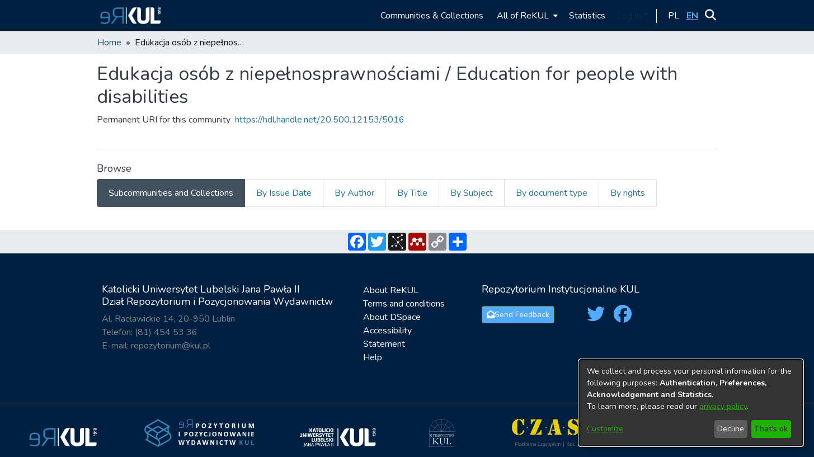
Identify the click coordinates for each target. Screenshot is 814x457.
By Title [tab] (412, 193)
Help (372, 357)
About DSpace (392, 317)
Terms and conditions (404, 304)
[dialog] (691, 403)
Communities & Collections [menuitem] (431, 16)
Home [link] (109, 42)
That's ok (771, 428)
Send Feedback (518, 314)
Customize (605, 428)
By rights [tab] (627, 193)
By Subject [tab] (471, 193)
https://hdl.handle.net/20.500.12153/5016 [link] (319, 120)
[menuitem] (526, 15)
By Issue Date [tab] (284, 193)
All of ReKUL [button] (523, 16)
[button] (129, 15)
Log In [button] (630, 16)
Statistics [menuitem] (587, 16)
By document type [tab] (551, 193)
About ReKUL (390, 290)
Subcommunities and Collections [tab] (171, 193)
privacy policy (723, 406)
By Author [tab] (354, 193)
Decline (730, 428)
